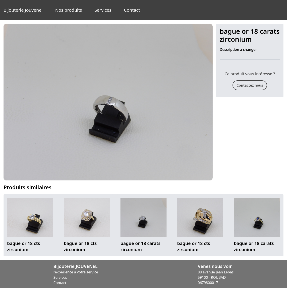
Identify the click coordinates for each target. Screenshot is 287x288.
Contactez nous (250, 85)
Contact (132, 10)
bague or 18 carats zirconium (140, 246)
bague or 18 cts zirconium (23, 246)
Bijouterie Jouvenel (23, 10)
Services (103, 10)
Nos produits (68, 10)
